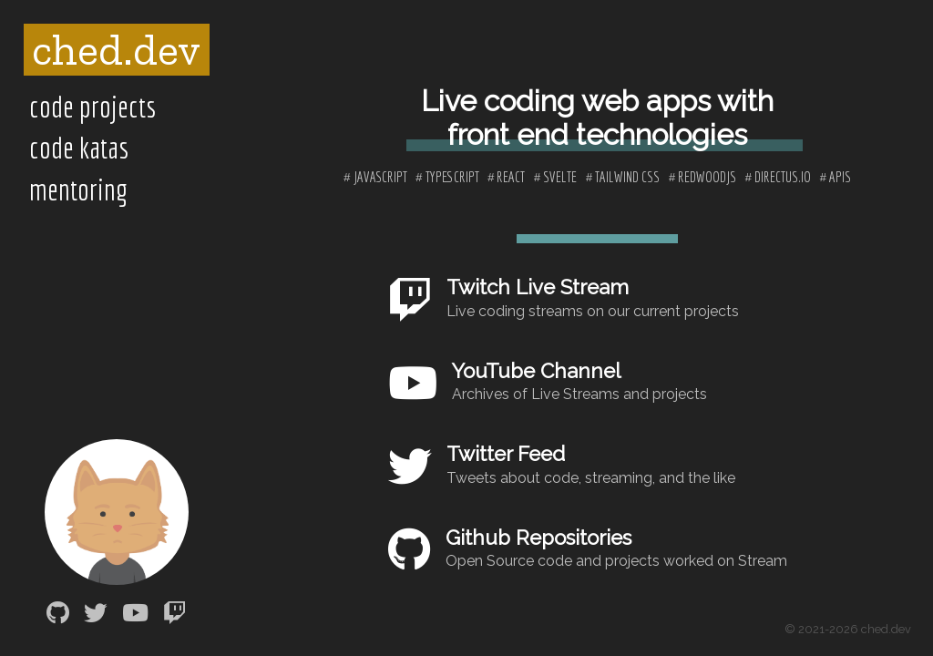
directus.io (782, 177)
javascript (380, 177)
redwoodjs (707, 177)
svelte (560, 177)
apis (840, 177)
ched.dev (116, 50)
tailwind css (627, 177)
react (511, 177)
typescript (452, 177)
